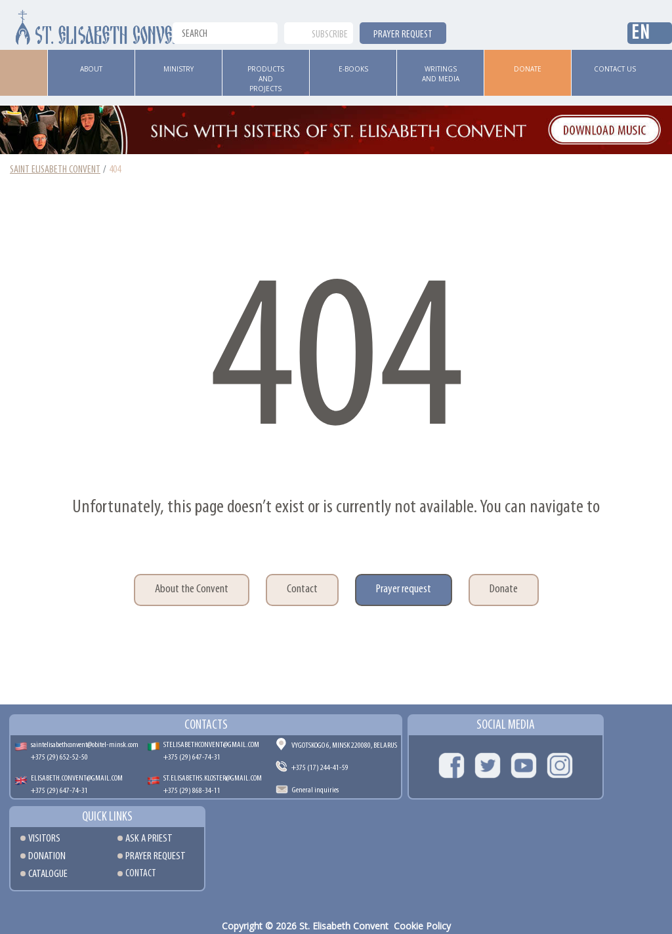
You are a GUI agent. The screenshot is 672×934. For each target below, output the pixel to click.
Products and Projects (265, 78)
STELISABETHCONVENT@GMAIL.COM (211, 745)
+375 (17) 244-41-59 (319, 767)
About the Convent (191, 589)
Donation (47, 856)
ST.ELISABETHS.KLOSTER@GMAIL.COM (212, 778)
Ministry (178, 68)
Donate (527, 68)
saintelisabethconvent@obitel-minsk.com (84, 745)
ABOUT (91, 68)
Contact (302, 589)
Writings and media (440, 73)
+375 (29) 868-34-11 (191, 790)
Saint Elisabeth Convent (55, 170)
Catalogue (48, 874)
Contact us (615, 68)
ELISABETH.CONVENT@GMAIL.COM (77, 778)
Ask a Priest (149, 838)
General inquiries (315, 790)
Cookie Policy (422, 926)
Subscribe (330, 35)
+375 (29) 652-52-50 (59, 757)
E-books (353, 68)
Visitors (44, 838)
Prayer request (403, 589)
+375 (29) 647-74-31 (191, 757)
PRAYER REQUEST (402, 35)
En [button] (640, 33)
